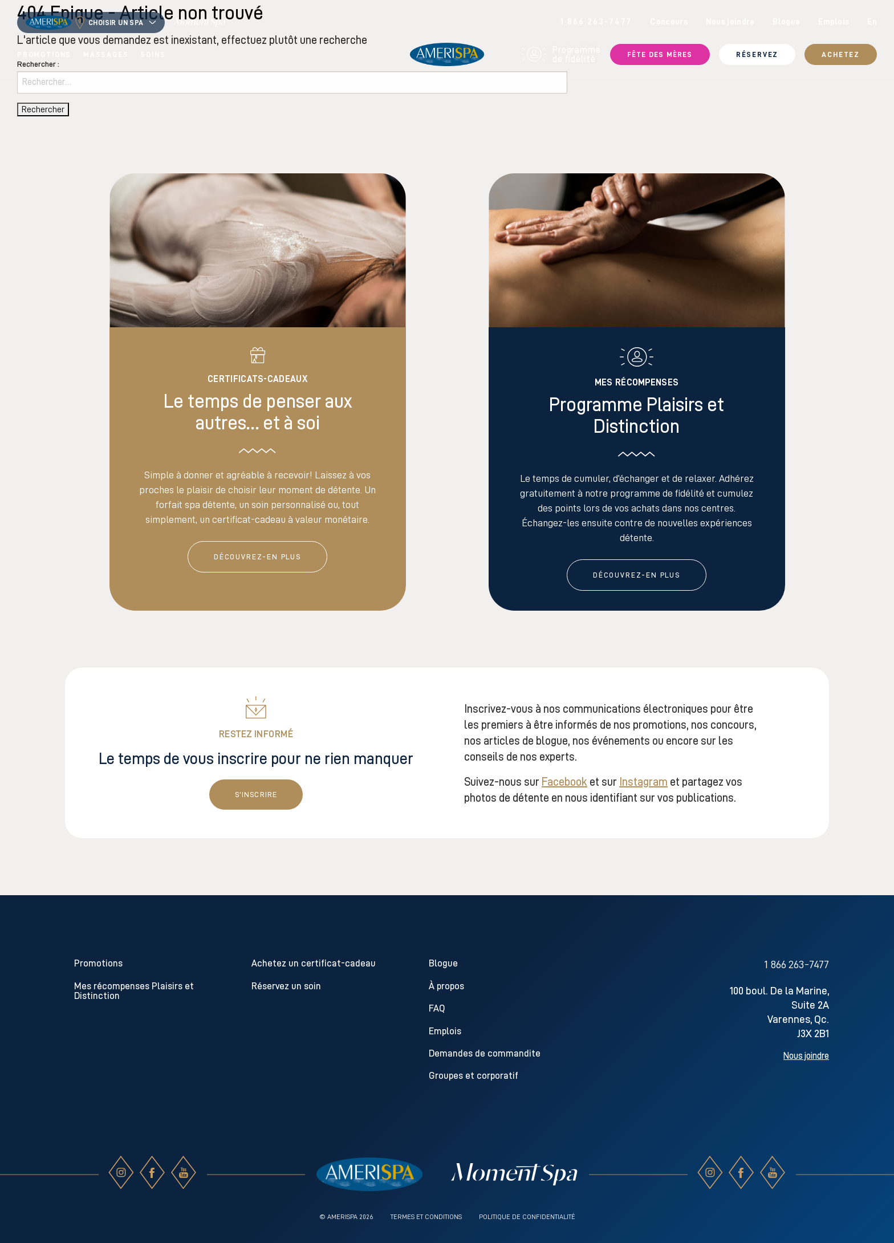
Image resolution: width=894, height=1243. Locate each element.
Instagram (643, 781)
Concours (668, 22)
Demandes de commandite (485, 1053)
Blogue (786, 22)
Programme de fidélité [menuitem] (561, 55)
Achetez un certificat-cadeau (313, 963)
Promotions (98, 963)
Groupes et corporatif (473, 1075)
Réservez (757, 54)
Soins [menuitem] (152, 54)
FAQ (437, 1008)
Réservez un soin (286, 986)
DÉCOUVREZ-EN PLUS (257, 556)
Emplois (833, 22)
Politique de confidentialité (527, 1216)
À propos (446, 986)
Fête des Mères (660, 54)
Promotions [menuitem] (44, 54)
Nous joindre (730, 22)
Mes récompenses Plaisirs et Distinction (134, 991)
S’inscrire (256, 794)
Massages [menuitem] (106, 54)
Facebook (564, 781)
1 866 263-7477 (596, 22)
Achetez (841, 54)
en (872, 22)
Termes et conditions (426, 1216)
